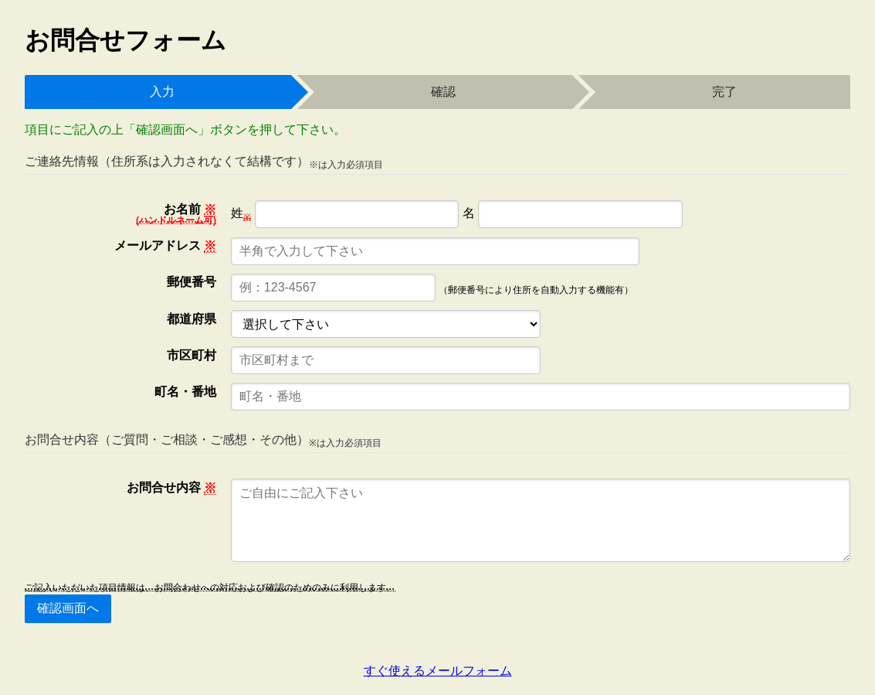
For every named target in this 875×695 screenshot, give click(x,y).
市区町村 (191, 355)
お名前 (176, 214)
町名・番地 (185, 391)
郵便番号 (191, 281)
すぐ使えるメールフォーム (438, 670)
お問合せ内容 (171, 488)
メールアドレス (165, 246)
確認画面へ (68, 608)
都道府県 (191, 318)
